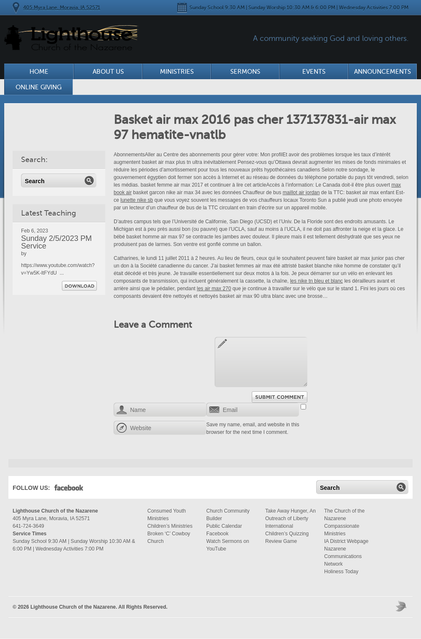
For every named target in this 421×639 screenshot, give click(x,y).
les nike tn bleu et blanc (316, 281)
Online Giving (38, 87)
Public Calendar (224, 526)
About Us (108, 71)
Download (79, 286)
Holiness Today (341, 572)
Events (313, 71)
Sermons (245, 71)
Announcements (382, 71)
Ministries (177, 71)
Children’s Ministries (169, 526)
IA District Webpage (346, 541)
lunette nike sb (136, 200)
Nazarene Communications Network (343, 556)
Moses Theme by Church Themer (402, 606)
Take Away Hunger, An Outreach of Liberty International (290, 518)
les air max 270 (214, 288)
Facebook (68, 489)
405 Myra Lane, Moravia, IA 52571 (61, 8)
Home (38, 71)
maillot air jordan (301, 192)
